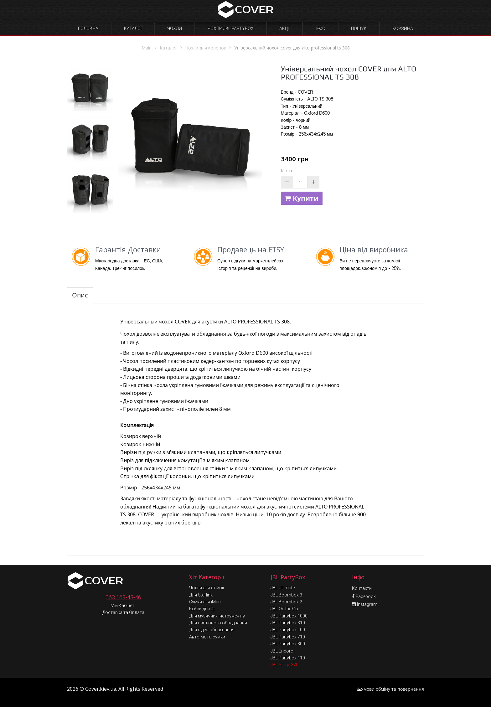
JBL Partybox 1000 (289, 615)
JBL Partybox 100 (288, 629)
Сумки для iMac (205, 601)
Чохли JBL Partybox (231, 28)
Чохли (174, 28)
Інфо (320, 28)
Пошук (359, 28)
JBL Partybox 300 (288, 643)
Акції (284, 28)
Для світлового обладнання (218, 622)
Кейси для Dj (201, 608)
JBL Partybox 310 (288, 622)
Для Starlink (201, 594)
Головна (88, 28)
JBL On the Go (284, 608)
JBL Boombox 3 (286, 594)
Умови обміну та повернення (390, 689)
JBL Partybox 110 (288, 657)
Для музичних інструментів (217, 615)
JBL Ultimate (283, 587)
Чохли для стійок (206, 587)
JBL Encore (282, 650)
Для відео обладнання (212, 629)
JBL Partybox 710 (288, 636)
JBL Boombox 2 (286, 601)
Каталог (133, 28)
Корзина (402, 28)
